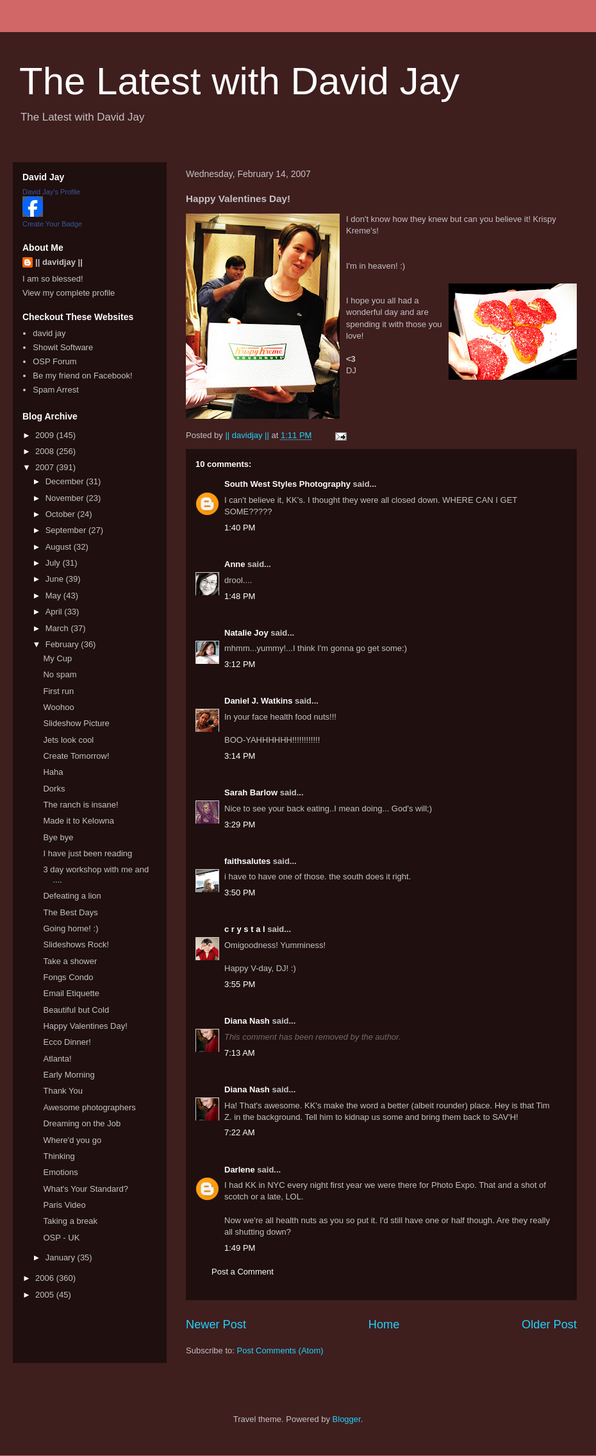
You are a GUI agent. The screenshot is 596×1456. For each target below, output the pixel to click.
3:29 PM (239, 824)
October (62, 514)
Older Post (549, 1324)
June (56, 579)
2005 (45, 1294)
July (54, 563)
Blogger (347, 1419)
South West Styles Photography (287, 484)
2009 (45, 435)
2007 (45, 467)
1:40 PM (239, 527)
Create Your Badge (52, 224)
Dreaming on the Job (81, 1123)
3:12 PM (239, 664)
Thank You (62, 1091)
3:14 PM (239, 756)
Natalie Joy (246, 633)
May (54, 595)
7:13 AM (239, 1053)
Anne (234, 564)
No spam (59, 674)
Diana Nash (247, 1021)
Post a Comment (242, 1271)
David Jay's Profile (51, 192)
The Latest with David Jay (239, 81)
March (58, 628)
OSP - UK (61, 1237)
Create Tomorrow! (76, 756)
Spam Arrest (56, 389)
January (62, 1257)
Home (384, 1324)
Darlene (239, 1169)
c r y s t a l (244, 929)
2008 (45, 451)
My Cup (57, 658)
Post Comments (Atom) (280, 1350)
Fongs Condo (68, 977)
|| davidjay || (59, 262)
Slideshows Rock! (76, 944)
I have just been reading (87, 853)
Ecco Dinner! (66, 1042)
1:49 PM (239, 1248)
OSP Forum (54, 361)
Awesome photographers (89, 1107)
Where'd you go (72, 1140)
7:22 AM (239, 1132)
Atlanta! (57, 1058)
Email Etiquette (71, 993)
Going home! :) (70, 928)
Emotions (60, 1172)
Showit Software (63, 347)
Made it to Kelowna (78, 820)
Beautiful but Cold (76, 1010)
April (55, 611)
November (66, 498)
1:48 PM (239, 596)
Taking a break (70, 1221)
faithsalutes (247, 861)
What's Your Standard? (85, 1189)
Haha (53, 772)
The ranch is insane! (80, 804)
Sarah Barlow (250, 792)
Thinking (58, 1156)
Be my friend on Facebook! (82, 375)
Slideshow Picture (76, 723)
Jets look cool (68, 740)
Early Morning (68, 1074)
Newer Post (216, 1324)
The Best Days (70, 912)
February (63, 644)
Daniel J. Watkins (258, 701)
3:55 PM (239, 984)
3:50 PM (239, 892)
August (60, 547)
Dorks (54, 788)
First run (58, 691)
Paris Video (64, 1205)
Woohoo (58, 707)
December (66, 481)
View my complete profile (68, 293)
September (67, 530)
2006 (45, 1278)
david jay (49, 333)
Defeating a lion (72, 896)
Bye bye (58, 837)
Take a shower (70, 961)
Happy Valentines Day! (85, 1026)
